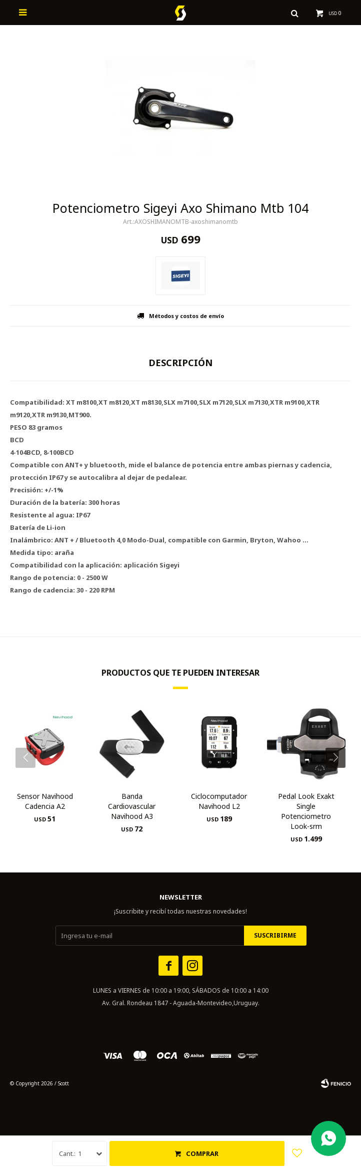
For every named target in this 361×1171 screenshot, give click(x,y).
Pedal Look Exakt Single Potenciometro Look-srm (306, 811)
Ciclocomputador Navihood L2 (219, 801)
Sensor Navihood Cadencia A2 (45, 801)
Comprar (202, 1153)
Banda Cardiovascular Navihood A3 (132, 806)
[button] (339, 778)
